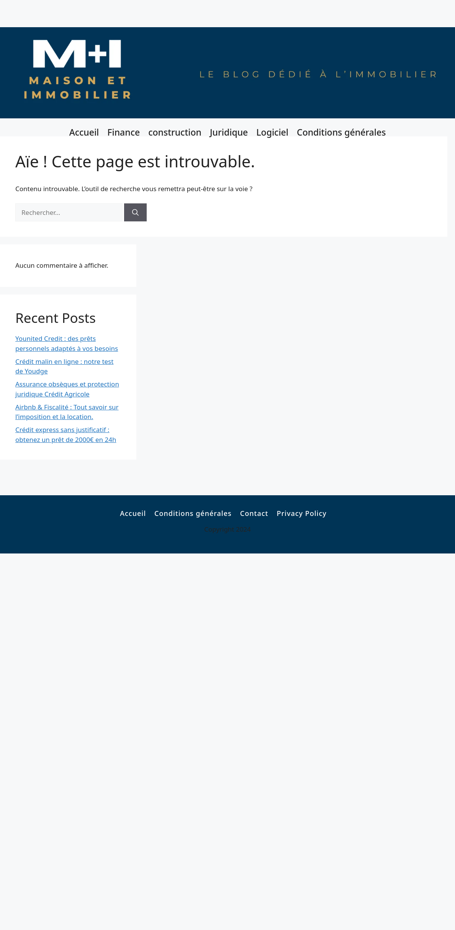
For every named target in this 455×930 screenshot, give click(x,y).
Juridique (229, 132)
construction (174, 132)
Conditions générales (341, 132)
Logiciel (272, 132)
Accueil (84, 132)
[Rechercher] (135, 212)
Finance (123, 132)
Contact (254, 513)
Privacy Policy (301, 513)
